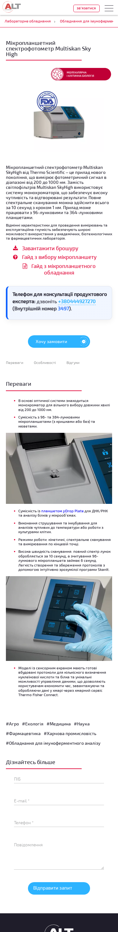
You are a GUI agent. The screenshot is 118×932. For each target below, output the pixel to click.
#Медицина (59, 723)
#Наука (82, 723)
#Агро (12, 723)
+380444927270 (77, 301)
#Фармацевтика (23, 733)
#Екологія (32, 723)
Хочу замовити (63, 341)
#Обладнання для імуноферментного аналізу (53, 743)
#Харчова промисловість (70, 733)
